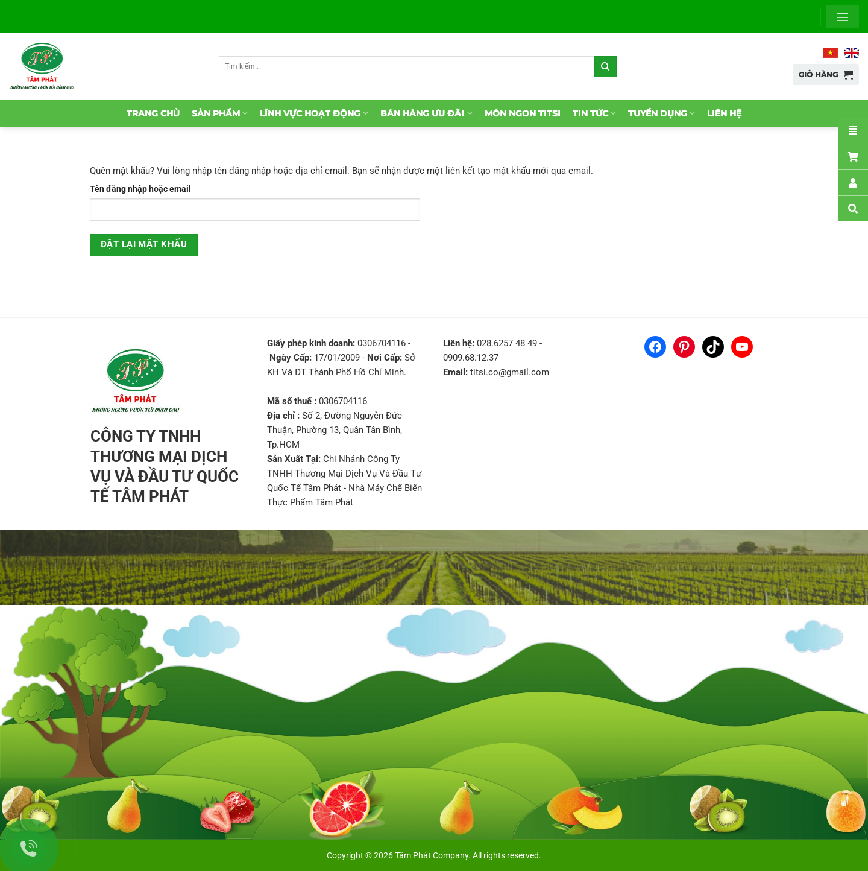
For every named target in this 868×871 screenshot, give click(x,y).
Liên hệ (724, 113)
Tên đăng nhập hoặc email (140, 189)
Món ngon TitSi (523, 113)
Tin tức (594, 113)
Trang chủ (153, 113)
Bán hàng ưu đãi (426, 113)
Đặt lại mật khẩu (144, 244)
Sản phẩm (220, 113)
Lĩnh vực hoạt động (314, 113)
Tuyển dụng (661, 113)
